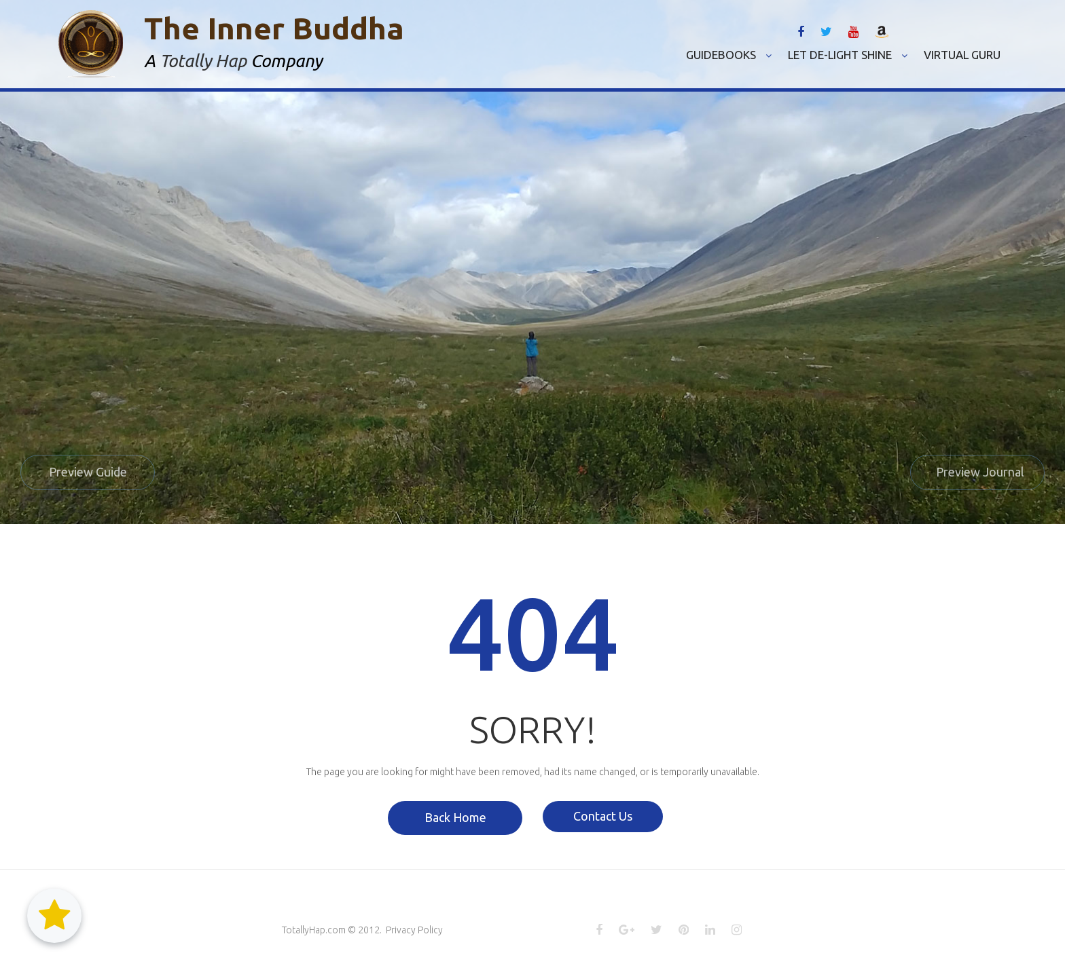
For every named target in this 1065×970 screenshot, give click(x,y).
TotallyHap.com (314, 929)
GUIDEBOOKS (729, 54)
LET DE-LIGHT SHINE (847, 54)
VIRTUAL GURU (962, 54)
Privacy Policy (414, 929)
